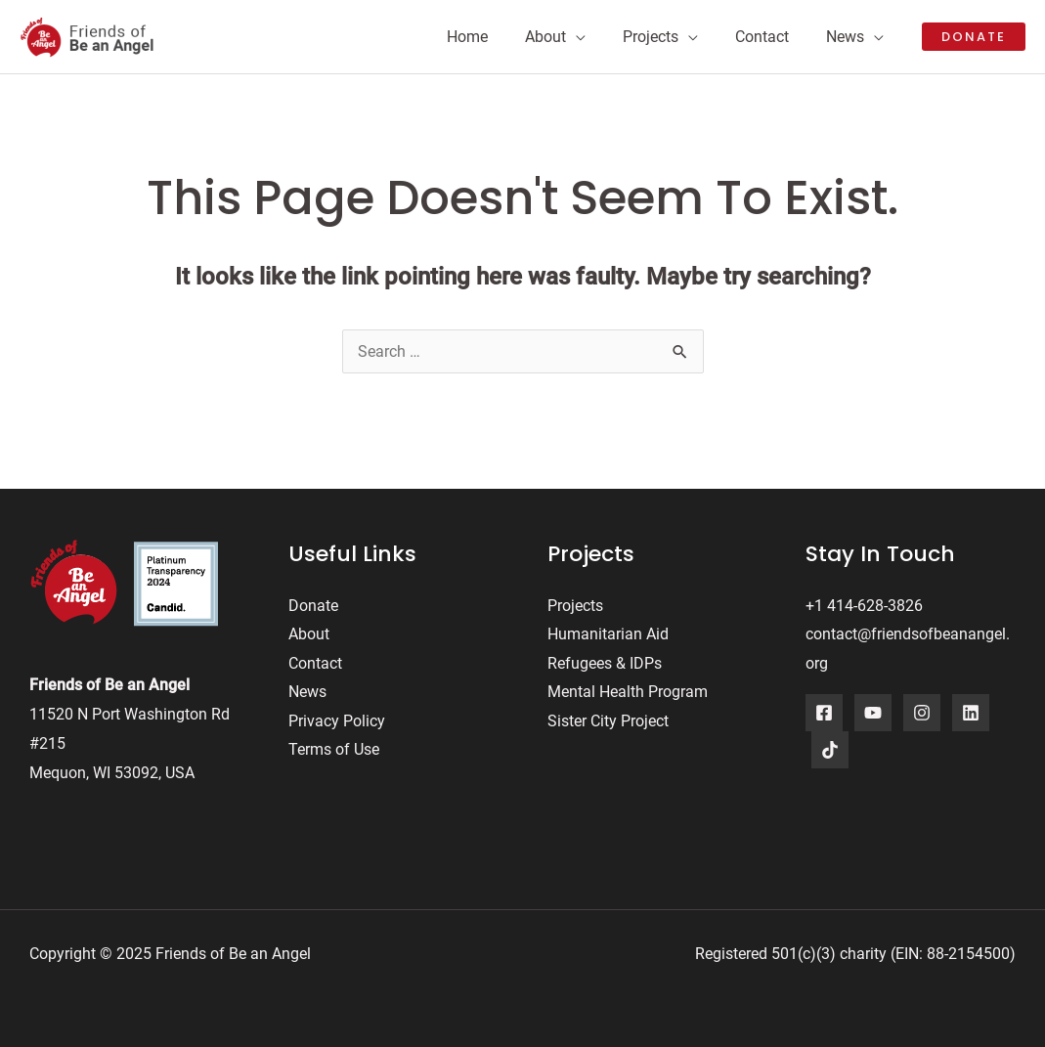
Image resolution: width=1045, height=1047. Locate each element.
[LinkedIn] (970, 712)
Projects (575, 605)
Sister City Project (608, 721)
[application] (596, 37)
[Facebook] (824, 712)
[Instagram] (921, 712)
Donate (313, 605)
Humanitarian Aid (608, 634)
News (307, 692)
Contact (315, 663)
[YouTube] (873, 712)
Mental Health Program (627, 692)
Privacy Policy (336, 721)
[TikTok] (830, 749)
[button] (973, 36)
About (308, 634)
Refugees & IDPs (604, 663)
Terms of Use (333, 750)
